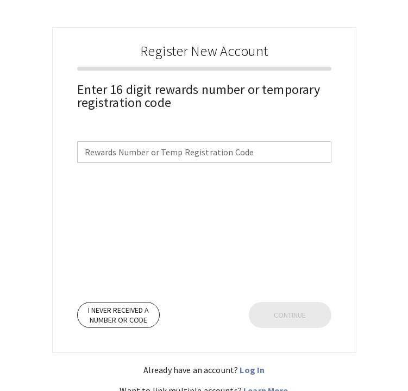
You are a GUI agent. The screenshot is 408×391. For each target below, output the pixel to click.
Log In (252, 369)
